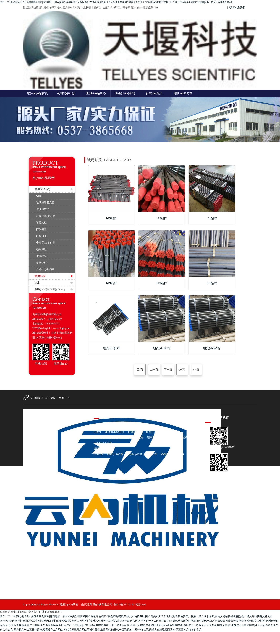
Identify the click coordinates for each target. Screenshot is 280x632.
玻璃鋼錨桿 (42, 209)
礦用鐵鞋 (41, 249)
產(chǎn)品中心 (96, 93)
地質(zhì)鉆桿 (115, 454)
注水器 (180, 454)
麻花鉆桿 (151, 454)
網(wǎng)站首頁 (37, 93)
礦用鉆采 (53, 276)
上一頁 (154, 369)
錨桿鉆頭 (166, 454)
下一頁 (168, 369)
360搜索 (50, 397)
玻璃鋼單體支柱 (45, 202)
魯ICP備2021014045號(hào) (129, 604)
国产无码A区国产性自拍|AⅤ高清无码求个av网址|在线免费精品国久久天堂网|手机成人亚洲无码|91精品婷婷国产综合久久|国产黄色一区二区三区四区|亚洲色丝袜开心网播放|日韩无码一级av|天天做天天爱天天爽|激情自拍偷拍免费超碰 (132, 620)
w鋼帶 (39, 196)
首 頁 (140, 369)
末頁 (182, 369)
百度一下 (64, 397)
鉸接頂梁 (41, 236)
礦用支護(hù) (53, 189)
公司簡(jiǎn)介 (66, 93)
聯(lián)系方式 (183, 93)
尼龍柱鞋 (41, 256)
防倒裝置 (41, 229)
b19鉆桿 (98, 454)
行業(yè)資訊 (154, 93)
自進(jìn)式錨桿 (45, 269)
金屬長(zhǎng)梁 (45, 242)
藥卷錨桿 (41, 262)
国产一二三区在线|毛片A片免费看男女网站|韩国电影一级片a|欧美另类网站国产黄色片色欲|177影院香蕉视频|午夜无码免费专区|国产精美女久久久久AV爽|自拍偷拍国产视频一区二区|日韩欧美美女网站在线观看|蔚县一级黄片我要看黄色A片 (116, 2)
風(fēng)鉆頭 (134, 454)
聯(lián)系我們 (237, 7)
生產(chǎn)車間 (125, 93)
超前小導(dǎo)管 (45, 216)
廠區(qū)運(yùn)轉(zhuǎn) (53, 289)
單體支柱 (41, 222)
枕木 (53, 282)
